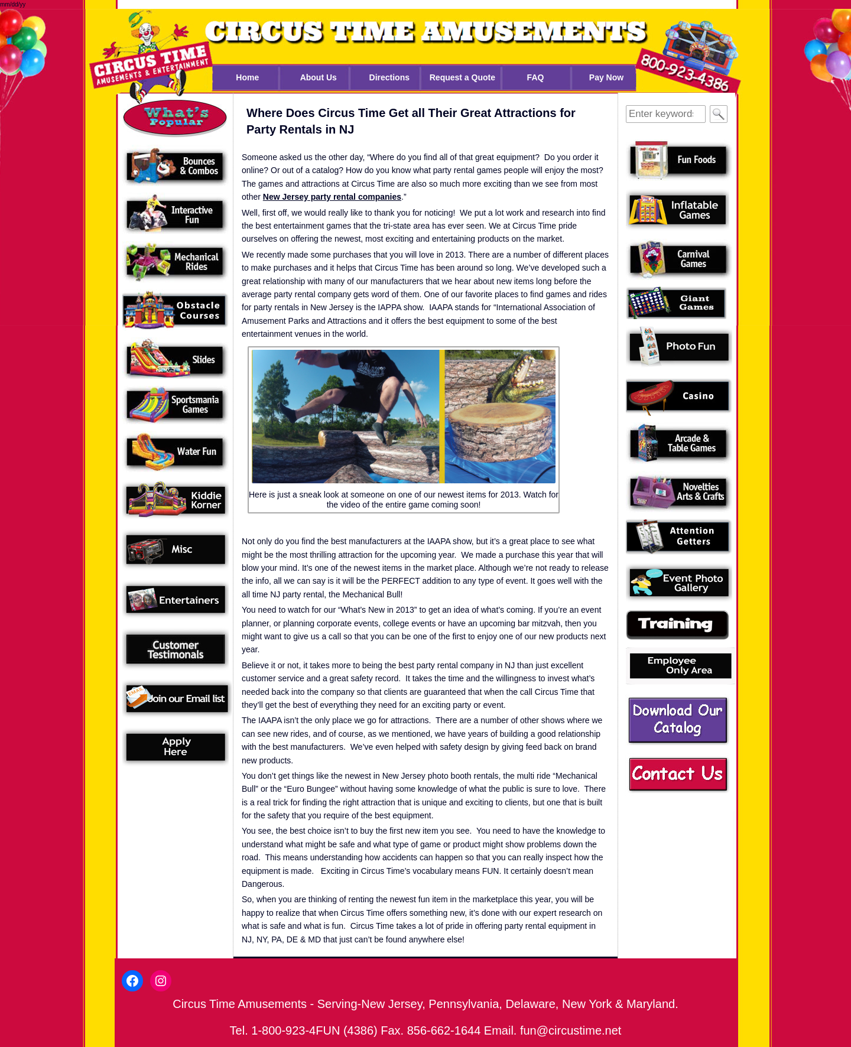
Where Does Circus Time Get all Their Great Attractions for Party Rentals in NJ (411, 121)
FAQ (535, 77)
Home (247, 77)
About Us (318, 77)
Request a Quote (462, 77)
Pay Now (606, 77)
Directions (389, 77)
